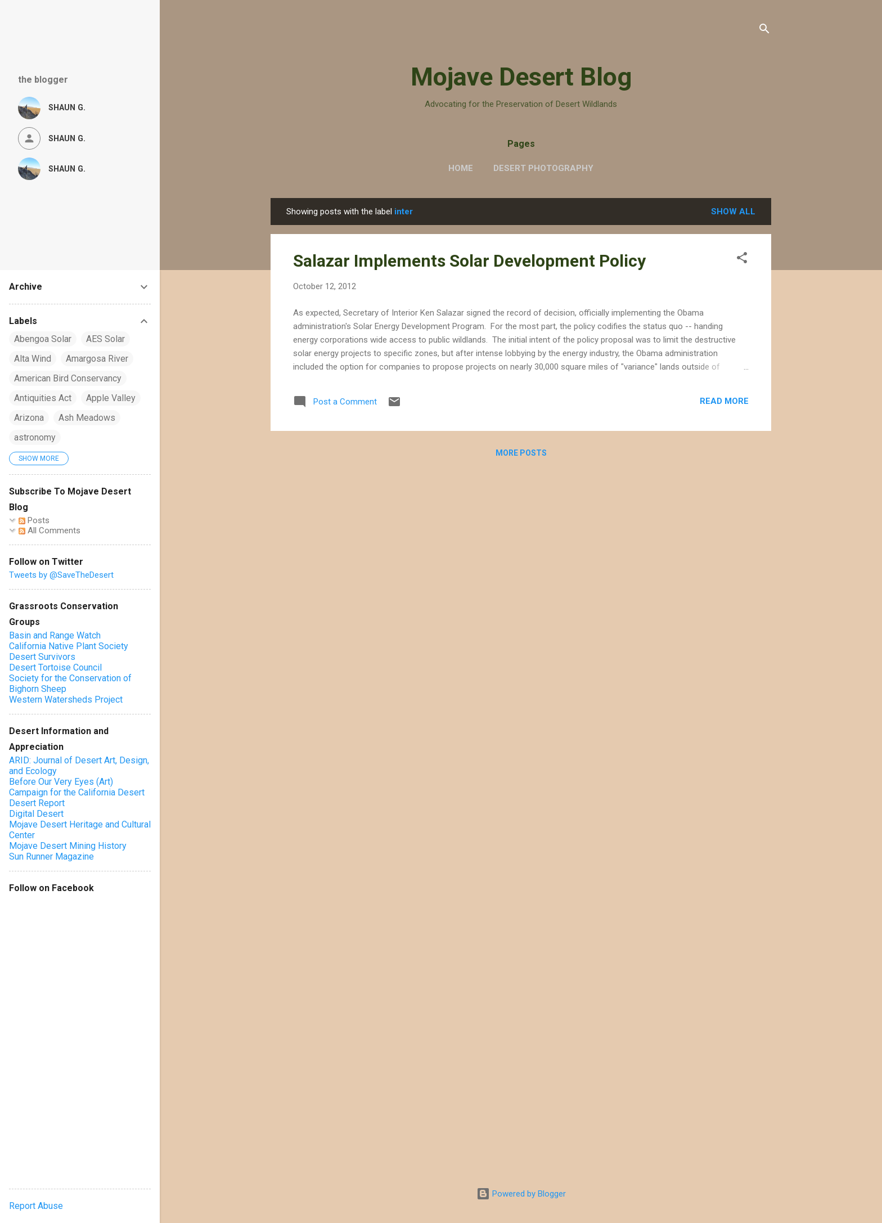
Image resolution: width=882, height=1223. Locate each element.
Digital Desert (36, 813)
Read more (724, 401)
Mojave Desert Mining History (68, 845)
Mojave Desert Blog (521, 77)
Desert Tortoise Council (55, 667)
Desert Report (37, 803)
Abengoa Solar (42, 339)
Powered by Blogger (521, 1194)
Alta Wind (32, 358)
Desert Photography (543, 168)
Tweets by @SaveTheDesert (61, 575)
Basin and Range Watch (55, 635)
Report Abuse (36, 1205)
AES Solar (105, 339)
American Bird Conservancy (68, 378)
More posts (521, 452)
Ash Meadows (86, 417)
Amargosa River (97, 358)
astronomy (35, 437)
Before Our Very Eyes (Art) (61, 781)
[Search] (764, 31)
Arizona (29, 417)
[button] (742, 259)
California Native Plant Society (68, 646)
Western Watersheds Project (66, 699)
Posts (34, 520)
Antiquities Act (42, 398)
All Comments (49, 530)
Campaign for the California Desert (77, 792)
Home (460, 168)
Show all (733, 211)
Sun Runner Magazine (51, 856)
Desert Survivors (42, 656)
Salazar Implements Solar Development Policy (469, 261)
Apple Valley (111, 398)
